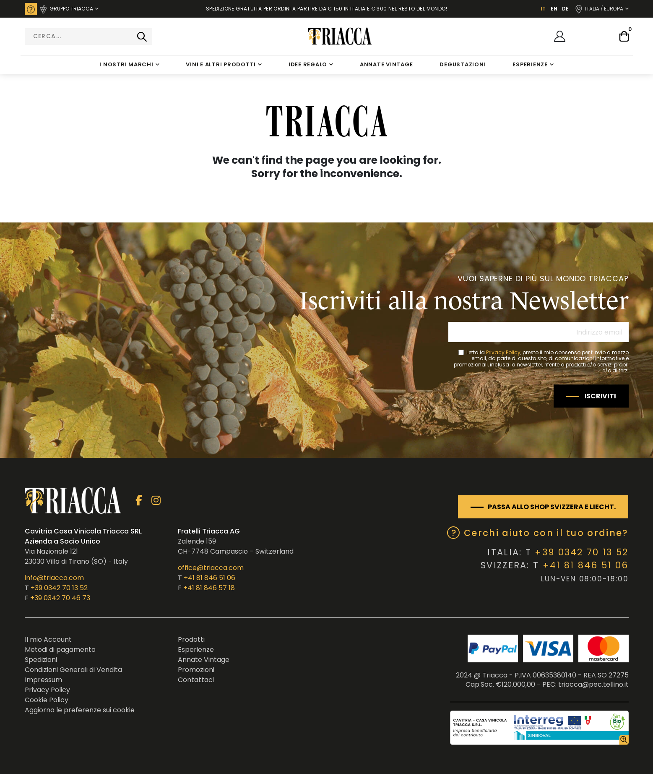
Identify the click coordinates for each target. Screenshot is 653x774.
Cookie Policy (46, 700)
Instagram (156, 500)
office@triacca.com (211, 568)
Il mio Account (48, 639)
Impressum (43, 680)
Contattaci (196, 680)
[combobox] (88, 36)
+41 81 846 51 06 (209, 578)
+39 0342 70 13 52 (59, 588)
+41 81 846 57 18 (209, 588)
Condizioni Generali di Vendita (73, 670)
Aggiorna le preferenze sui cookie (80, 710)
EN (554, 8)
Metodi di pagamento (60, 649)
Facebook (139, 500)
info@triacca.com (54, 578)
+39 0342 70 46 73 (60, 598)
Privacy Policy (503, 352)
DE (565, 8)
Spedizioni (41, 659)
